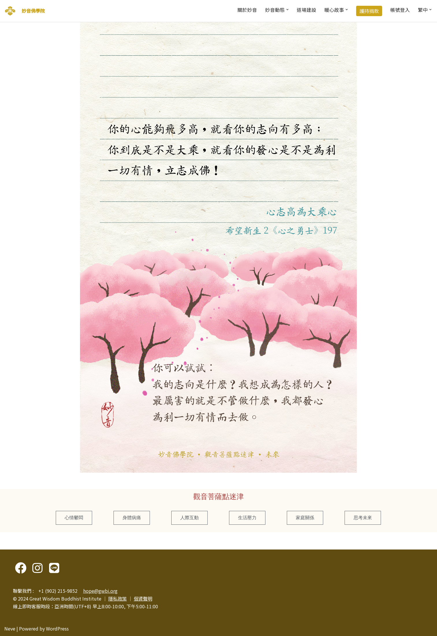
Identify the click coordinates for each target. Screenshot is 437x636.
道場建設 (306, 9)
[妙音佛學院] (10, 11)
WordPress (57, 628)
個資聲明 (143, 598)
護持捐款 (369, 10)
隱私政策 (117, 598)
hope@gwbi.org (100, 590)
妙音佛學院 (33, 10)
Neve (9, 628)
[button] (287, 9)
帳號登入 (400, 9)
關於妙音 (247, 9)
